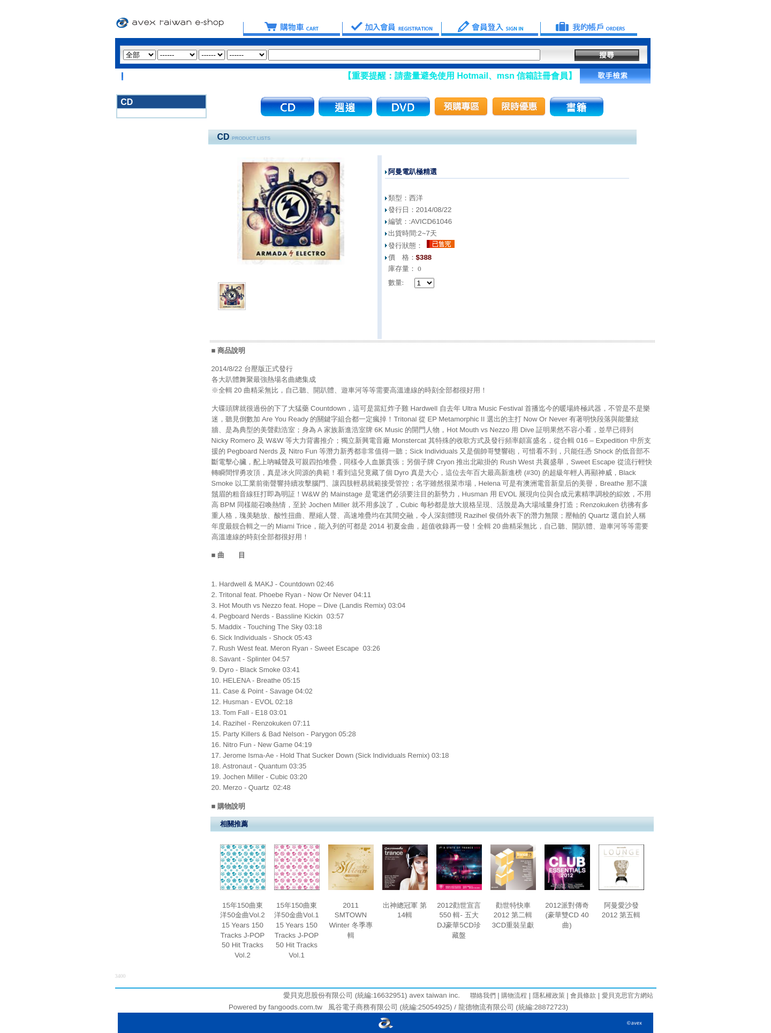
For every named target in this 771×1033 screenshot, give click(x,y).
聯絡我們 (483, 995)
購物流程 (513, 995)
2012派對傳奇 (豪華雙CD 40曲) (567, 915)
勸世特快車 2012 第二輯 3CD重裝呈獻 (513, 915)
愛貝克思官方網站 (627, 995)
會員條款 (582, 995)
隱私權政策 (547, 995)
